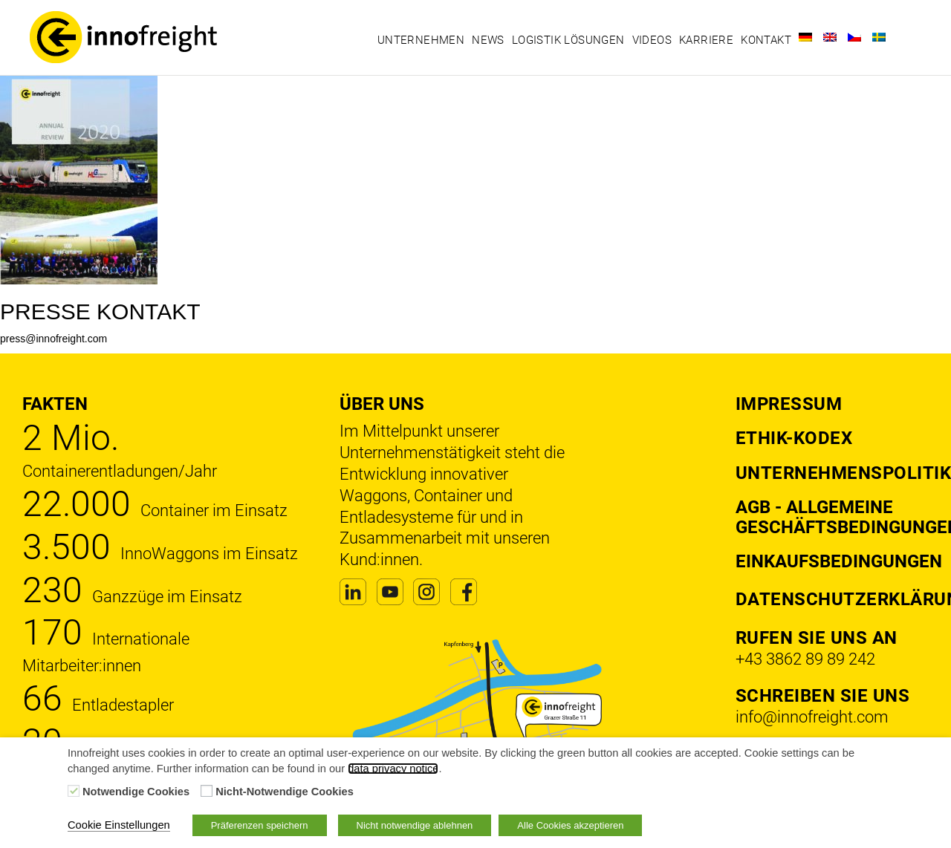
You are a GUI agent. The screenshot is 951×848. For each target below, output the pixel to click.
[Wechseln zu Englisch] (830, 37)
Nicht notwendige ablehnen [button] (415, 825)
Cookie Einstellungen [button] (119, 825)
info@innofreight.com (812, 717)
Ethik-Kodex (794, 438)
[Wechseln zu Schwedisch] (879, 37)
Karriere (706, 40)
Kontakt (766, 40)
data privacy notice (393, 768)
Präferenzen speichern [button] (259, 825)
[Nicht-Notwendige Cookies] (206, 791)
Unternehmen (420, 40)
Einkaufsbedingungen (839, 561)
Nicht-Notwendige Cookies (284, 792)
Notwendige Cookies (135, 792)
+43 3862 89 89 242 (805, 659)
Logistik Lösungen (568, 40)
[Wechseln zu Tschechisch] (854, 37)
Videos (652, 40)
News (488, 40)
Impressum (789, 404)
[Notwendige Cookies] (73, 791)
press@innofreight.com (53, 339)
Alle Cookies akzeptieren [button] (570, 825)
